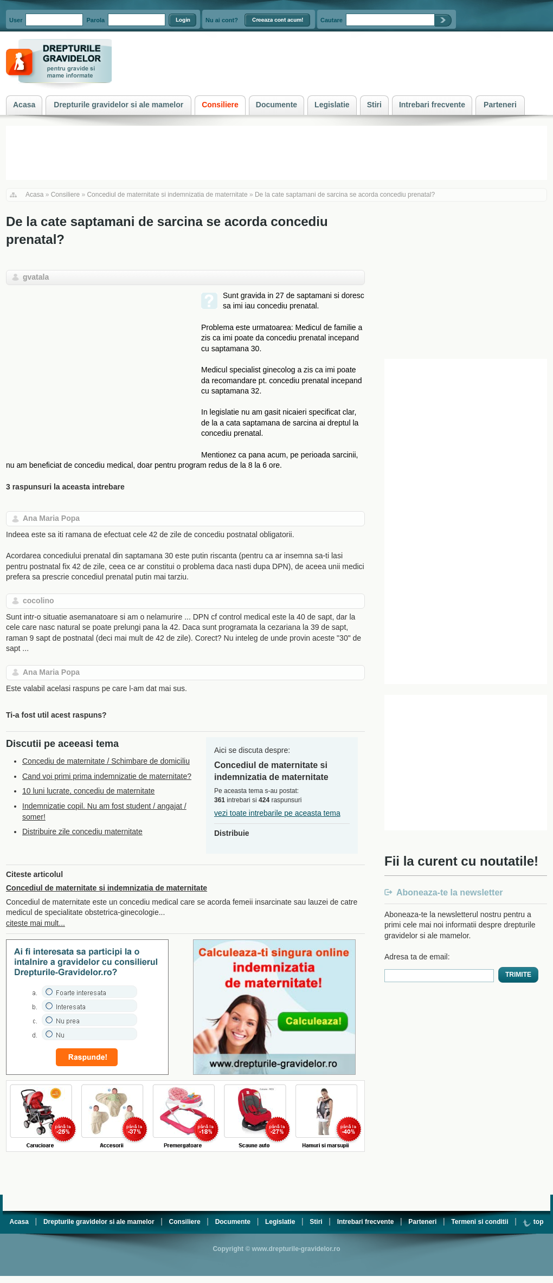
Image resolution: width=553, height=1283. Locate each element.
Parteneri (422, 1222)
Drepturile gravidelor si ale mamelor (99, 1222)
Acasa (34, 194)
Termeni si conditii (479, 1222)
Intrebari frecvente (365, 1222)
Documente (232, 1222)
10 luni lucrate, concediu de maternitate (88, 790)
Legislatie (280, 1222)
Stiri (316, 1222)
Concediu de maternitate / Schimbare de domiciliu (106, 761)
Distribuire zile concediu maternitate (82, 831)
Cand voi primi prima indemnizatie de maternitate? (106, 776)
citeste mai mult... (35, 923)
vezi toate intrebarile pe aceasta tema (277, 813)
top (533, 1222)
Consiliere (65, 194)
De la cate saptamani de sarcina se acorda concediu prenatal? (345, 194)
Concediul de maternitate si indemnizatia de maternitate (167, 194)
